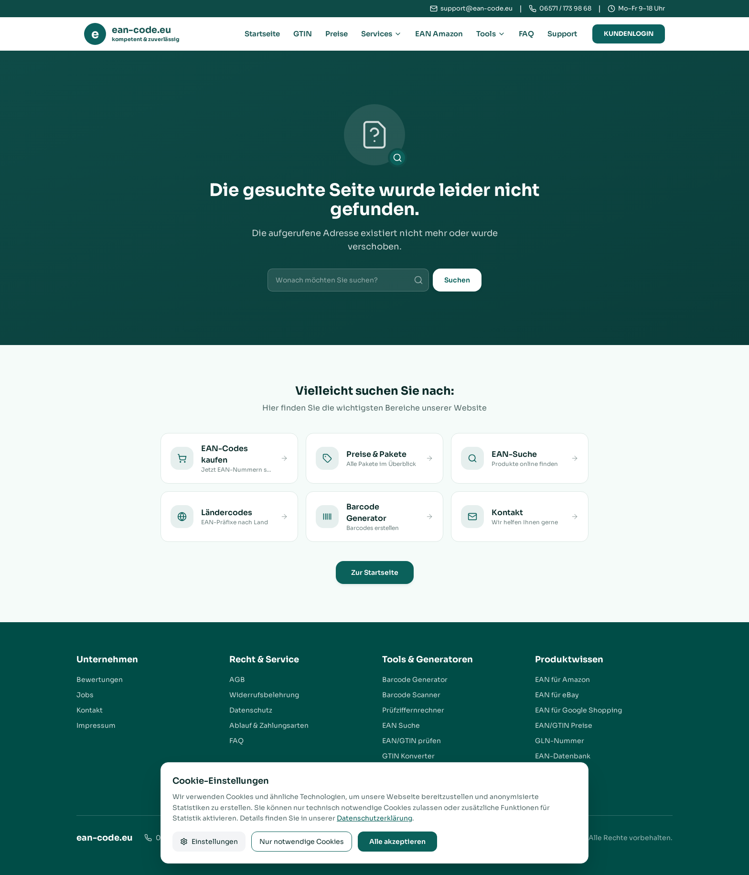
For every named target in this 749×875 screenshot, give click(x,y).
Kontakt (89, 710)
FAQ (526, 33)
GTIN (302, 33)
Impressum (96, 725)
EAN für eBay (557, 695)
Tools (490, 33)
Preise (336, 33)
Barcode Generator (415, 679)
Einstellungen (209, 841)
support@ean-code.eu (476, 8)
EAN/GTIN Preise (563, 725)
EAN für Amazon (562, 679)
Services (381, 33)
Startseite (262, 33)
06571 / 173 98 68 (565, 8)
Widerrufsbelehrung (264, 695)
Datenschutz (250, 710)
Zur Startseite (374, 572)
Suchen (457, 280)
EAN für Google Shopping (578, 710)
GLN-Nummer (559, 740)
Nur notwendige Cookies (301, 841)
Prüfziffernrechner (413, 710)
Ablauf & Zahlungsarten (269, 725)
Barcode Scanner (411, 695)
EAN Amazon (439, 33)
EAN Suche (401, 725)
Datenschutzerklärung (374, 818)
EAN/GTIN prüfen (411, 740)
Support (562, 33)
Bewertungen (99, 679)
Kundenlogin (628, 34)
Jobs (85, 695)
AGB (237, 679)
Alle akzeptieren (397, 841)
